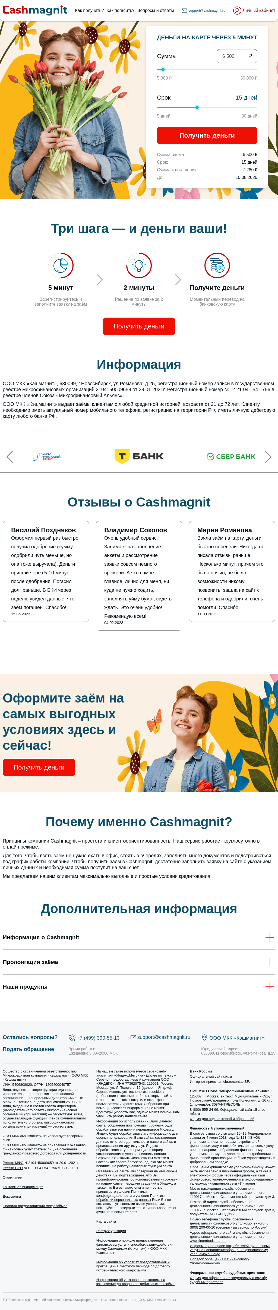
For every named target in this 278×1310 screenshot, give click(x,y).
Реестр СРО (13, 1168)
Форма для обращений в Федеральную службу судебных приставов (228, 1280)
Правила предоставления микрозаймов (35, 1206)
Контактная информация (23, 1187)
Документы (12, 1196)
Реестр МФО (13, 1163)
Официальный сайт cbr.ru (211, 1076)
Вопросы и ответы (155, 10)
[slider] (163, 69)
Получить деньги (207, 135)
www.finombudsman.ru (208, 1241)
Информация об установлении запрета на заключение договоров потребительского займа (135, 1282)
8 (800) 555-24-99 (204, 1110)
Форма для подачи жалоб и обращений (222, 1119)
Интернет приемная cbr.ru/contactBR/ (220, 1082)
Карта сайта (106, 1221)
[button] (10, 457)
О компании (12, 1177)
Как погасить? (121, 10)
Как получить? (89, 10)
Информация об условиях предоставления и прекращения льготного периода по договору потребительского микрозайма (133, 1266)
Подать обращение (28, 1049)
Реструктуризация (111, 1231)
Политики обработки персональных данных (131, 1198)
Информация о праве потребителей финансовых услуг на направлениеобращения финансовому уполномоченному (230, 1250)
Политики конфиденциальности (121, 1193)
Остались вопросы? (30, 1037)
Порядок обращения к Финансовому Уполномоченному (219, 1261)
